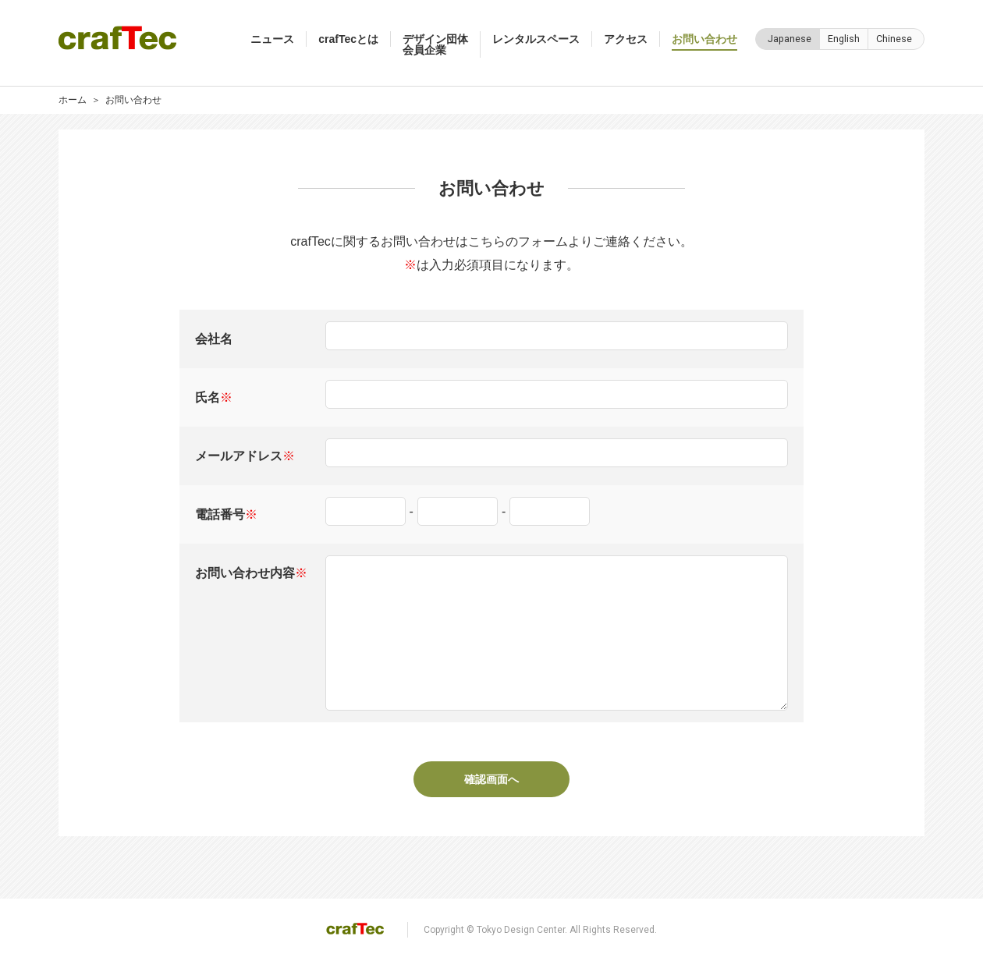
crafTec (117, 38)
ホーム (73, 99)
